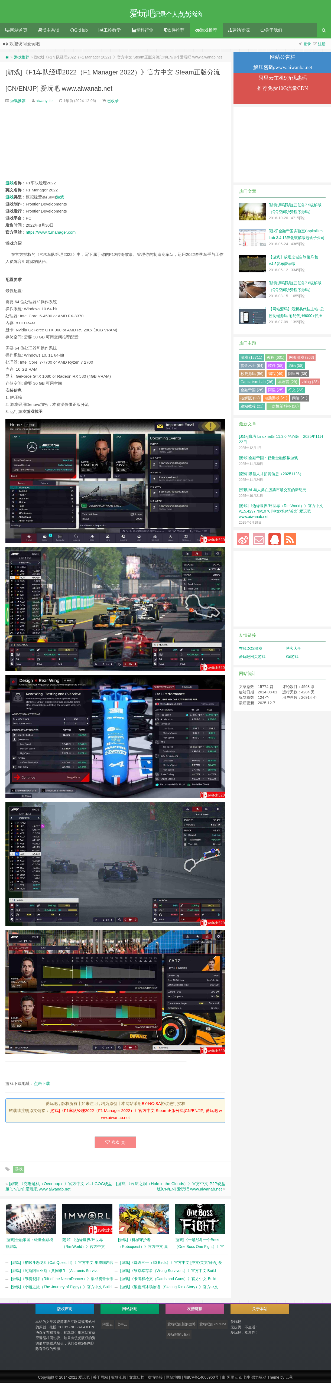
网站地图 (173, 1379)
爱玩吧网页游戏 (252, 658)
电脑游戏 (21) (275, 400)
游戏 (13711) (251, 359)
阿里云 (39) (297, 375)
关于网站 (100, 1379)
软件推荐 (174, 32)
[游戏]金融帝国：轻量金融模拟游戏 (268, 460)
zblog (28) (310, 383)
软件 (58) (276, 367)
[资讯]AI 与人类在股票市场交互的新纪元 (272, 492)
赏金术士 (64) (252, 367)
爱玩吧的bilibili (178, 1336)
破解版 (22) (250, 400)
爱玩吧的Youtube (212, 1326)
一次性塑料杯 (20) (283, 408)
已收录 (113, 102)
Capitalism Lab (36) (257, 383)
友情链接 (155, 1379)
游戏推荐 (206, 32)
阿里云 (107, 1326)
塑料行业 (142, 32)
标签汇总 (118, 1379)
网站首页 (16, 32)
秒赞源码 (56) (252, 375)
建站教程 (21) (252, 408)
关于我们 (271, 32)
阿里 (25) (276, 392)
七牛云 (122, 1326)
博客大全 (293, 650)
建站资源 (239, 32)
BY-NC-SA (151, 1105)
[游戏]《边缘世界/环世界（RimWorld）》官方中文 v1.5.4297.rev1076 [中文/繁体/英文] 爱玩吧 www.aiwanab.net (281, 513)
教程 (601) (275, 359)
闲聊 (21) (299, 400)
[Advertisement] (115, 145)
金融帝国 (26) (252, 392)
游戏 (9, 184)
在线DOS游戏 (250, 650)
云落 (289, 1379)
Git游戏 (292, 658)
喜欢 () (115, 1144)
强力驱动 (259, 1379)
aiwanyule (44, 102)
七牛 (246, 1379)
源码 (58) (296, 367)
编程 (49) (276, 375)
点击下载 (42, 1085)
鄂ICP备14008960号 (201, 1379)
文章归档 (136, 1379)
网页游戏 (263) (301, 359)
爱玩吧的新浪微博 (181, 1326)
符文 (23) (296, 392)
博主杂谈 (49, 32)
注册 (322, 46)
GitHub (79, 32)
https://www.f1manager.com (51, 234)
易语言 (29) (287, 383)
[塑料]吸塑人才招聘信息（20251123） (271, 476)
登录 (307, 46)
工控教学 (110, 32)
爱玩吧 (84, 1379)
